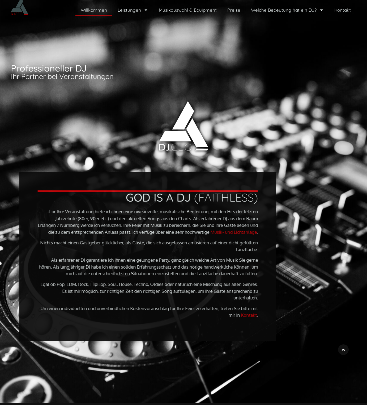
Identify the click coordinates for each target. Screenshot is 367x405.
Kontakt (342, 10)
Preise (233, 10)
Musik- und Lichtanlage (251, 232)
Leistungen (133, 10)
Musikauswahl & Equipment (188, 10)
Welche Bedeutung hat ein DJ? (287, 10)
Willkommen (94, 10)
